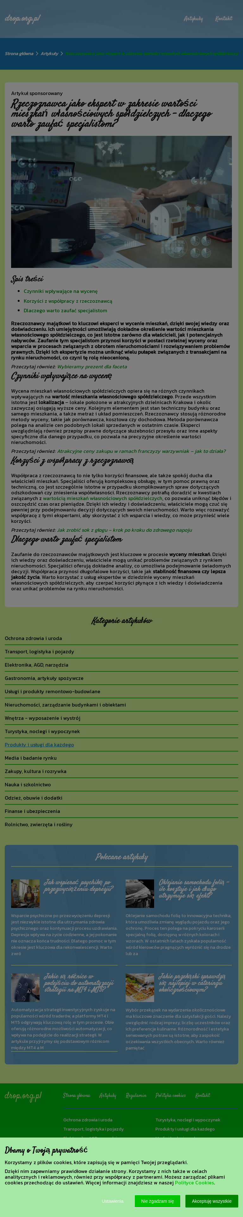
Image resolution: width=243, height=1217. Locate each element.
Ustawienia (112, 1201)
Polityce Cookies (194, 1182)
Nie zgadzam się (157, 1201)
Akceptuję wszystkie (212, 1201)
